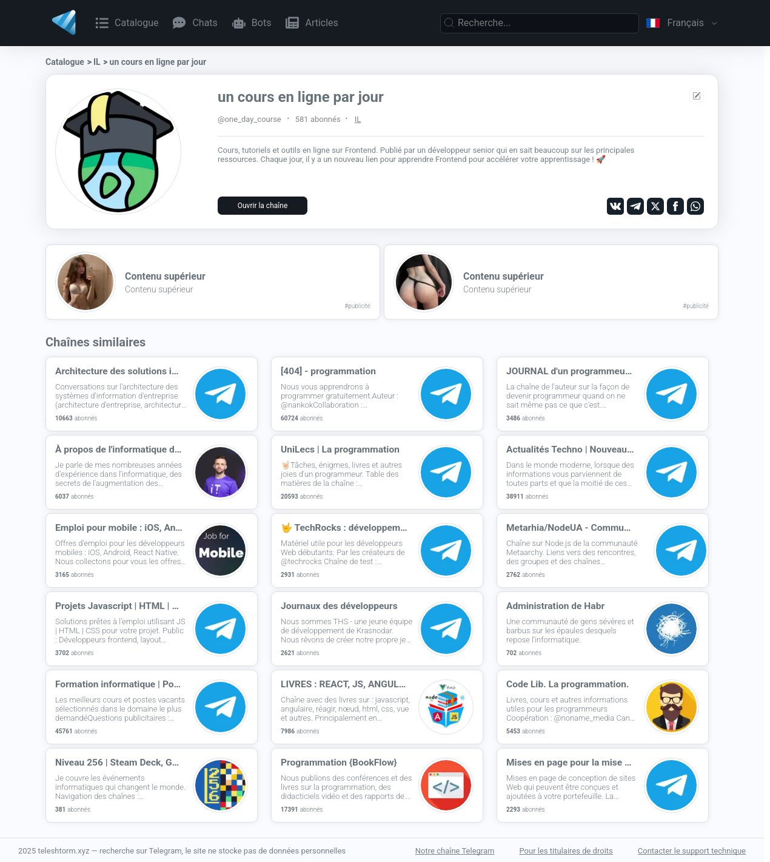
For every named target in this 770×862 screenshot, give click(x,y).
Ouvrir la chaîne (263, 205)
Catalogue (64, 62)
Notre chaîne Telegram (455, 849)
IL (97, 62)
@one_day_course (249, 119)
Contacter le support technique (692, 849)
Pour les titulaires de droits (566, 849)
